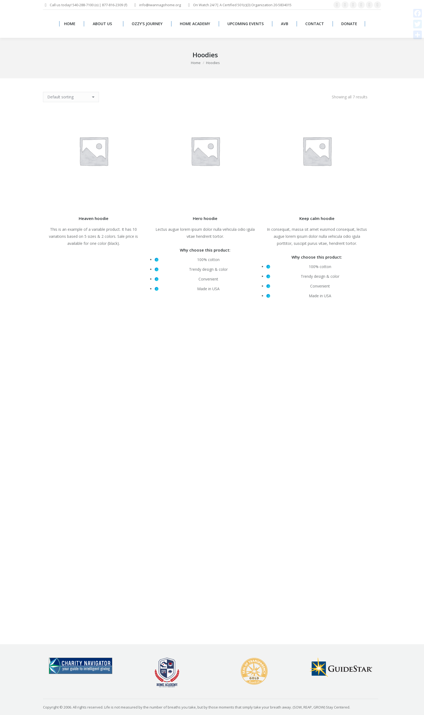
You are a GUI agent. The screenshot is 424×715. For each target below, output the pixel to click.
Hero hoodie (205, 218)
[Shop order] (71, 97)
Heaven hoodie (93, 218)
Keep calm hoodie (316, 218)
